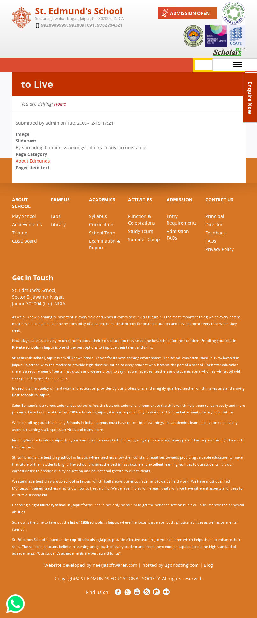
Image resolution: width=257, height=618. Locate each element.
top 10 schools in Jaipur (90, 539)
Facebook (118, 591)
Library (58, 224)
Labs (56, 216)
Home (60, 104)
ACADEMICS (102, 200)
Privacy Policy (219, 249)
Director (214, 224)
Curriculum (101, 224)
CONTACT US (219, 200)
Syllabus (98, 216)
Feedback (215, 233)
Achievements (27, 224)
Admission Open (184, 13)
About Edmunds (33, 161)
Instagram (156, 591)
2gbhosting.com (182, 565)
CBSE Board (24, 241)
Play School (24, 216)
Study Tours (140, 231)
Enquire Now (249, 97)
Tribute (19, 233)
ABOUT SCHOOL (21, 203)
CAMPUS (60, 200)
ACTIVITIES (140, 200)
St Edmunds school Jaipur (34, 357)
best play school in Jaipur (65, 457)
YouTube (137, 591)
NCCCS (166, 591)
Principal (214, 216)
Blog (208, 565)
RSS (146, 591)
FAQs (210, 241)
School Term (102, 233)
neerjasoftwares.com (115, 565)
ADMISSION (179, 200)
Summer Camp (144, 239)
